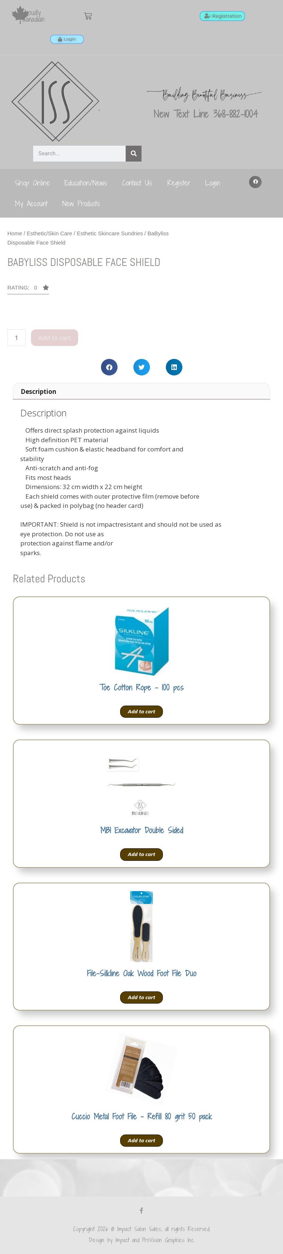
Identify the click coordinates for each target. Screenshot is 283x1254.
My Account (31, 203)
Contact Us (137, 183)
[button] (255, 182)
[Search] (134, 154)
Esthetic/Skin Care (49, 233)
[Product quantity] (16, 337)
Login (212, 183)
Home (14, 233)
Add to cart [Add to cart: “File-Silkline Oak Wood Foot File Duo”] (141, 998)
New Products (81, 203)
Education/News (85, 183)
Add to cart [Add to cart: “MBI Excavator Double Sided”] (141, 855)
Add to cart (54, 337)
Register (179, 183)
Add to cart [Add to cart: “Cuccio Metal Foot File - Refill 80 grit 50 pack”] (141, 1140)
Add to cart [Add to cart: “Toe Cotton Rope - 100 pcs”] (141, 711)
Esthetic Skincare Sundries (110, 233)
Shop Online (32, 183)
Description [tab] (38, 391)
